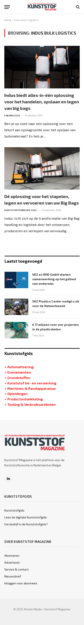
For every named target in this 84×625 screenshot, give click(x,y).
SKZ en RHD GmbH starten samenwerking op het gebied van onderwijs (54, 279)
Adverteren (12, 562)
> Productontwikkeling (24, 399)
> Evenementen (18, 372)
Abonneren (11, 555)
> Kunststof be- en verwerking (30, 383)
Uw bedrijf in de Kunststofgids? (26, 524)
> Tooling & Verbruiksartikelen (30, 404)
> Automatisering (19, 366)
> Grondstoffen (17, 377)
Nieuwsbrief (12, 576)
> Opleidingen (16, 393)
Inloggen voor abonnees (20, 583)
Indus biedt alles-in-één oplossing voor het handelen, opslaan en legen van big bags (41, 102)
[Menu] (7, 7)
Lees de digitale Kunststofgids (25, 517)
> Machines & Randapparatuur (30, 388)
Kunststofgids (14, 510)
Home (7, 19)
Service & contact (16, 569)
